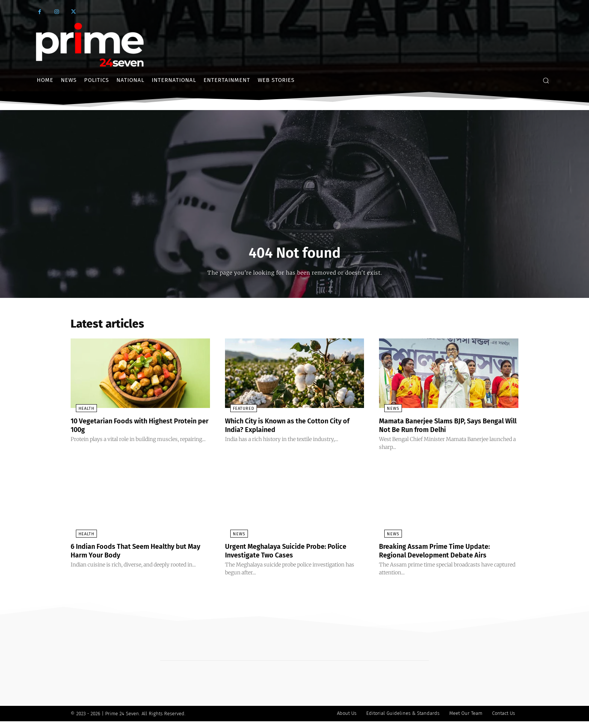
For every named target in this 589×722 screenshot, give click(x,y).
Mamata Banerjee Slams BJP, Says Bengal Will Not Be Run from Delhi (437, 427)
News (388, 410)
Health (81, 410)
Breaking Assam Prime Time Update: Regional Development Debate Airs (441, 551)
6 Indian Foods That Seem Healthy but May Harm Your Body (136, 551)
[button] (546, 80)
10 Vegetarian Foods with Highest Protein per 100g (128, 427)
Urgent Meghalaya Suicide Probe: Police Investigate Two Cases (293, 551)
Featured (238, 410)
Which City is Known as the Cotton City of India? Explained (292, 427)
